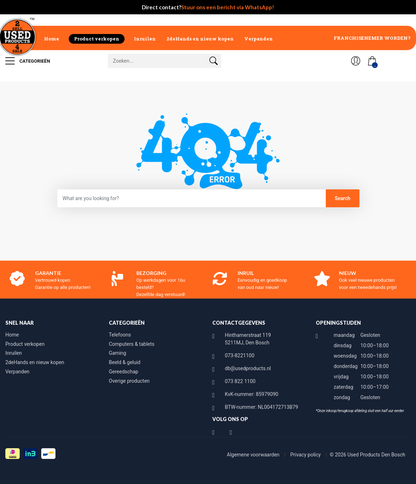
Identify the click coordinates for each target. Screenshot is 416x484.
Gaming (117, 353)
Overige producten (129, 381)
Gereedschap (123, 371)
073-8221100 (240, 355)
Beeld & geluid (124, 362)
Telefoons (120, 335)
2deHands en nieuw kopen (200, 38)
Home (51, 38)
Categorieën (27, 61)
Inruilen (145, 38)
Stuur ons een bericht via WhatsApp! (227, 7)
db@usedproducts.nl (248, 368)
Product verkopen (96, 38)
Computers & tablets (131, 344)
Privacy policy (306, 455)
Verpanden (258, 38)
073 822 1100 (240, 381)
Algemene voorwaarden (254, 455)
